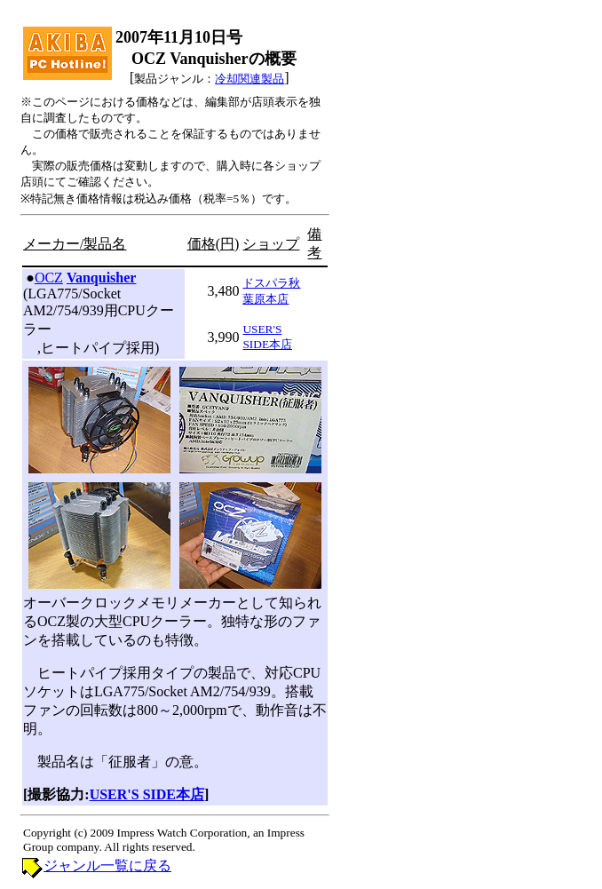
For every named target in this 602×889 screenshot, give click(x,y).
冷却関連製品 (249, 78)
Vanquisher (102, 277)
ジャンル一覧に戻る (107, 865)
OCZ (49, 277)
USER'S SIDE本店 (147, 794)
